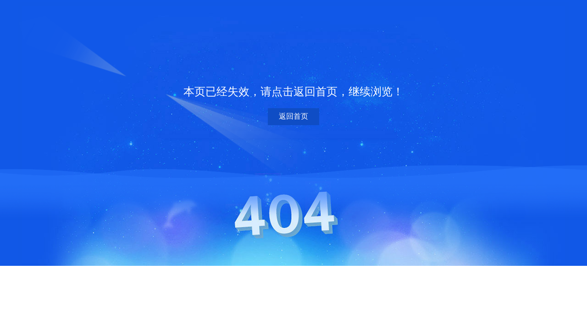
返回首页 (293, 116)
